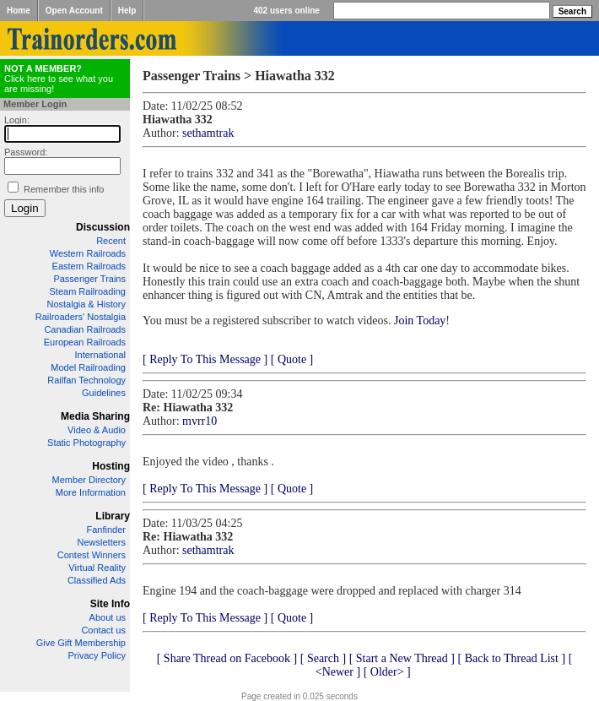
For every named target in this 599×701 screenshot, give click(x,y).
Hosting (111, 466)
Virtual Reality (97, 567)
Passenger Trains (89, 279)
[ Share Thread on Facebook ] (227, 658)
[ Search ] (323, 658)
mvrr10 (199, 421)
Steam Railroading (88, 291)
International (100, 355)
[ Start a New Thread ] (402, 658)
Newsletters (102, 542)
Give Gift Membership (81, 643)
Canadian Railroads (85, 329)
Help (127, 10)
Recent (111, 241)
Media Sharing (95, 416)
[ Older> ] (387, 672)
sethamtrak (208, 133)
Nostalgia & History (86, 304)
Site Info (110, 604)
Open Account (74, 10)
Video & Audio (96, 430)
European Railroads (85, 342)
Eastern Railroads (89, 266)
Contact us (103, 630)
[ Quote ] (292, 359)
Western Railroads (88, 253)
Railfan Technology (86, 380)
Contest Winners (91, 555)
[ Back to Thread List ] (511, 658)
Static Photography (86, 442)
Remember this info (64, 189)
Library (112, 516)
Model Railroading (88, 367)
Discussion (103, 227)
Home (18, 10)
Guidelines (104, 393)
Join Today (419, 320)
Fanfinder (106, 529)
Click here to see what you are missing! (58, 78)
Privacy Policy (97, 655)
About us (107, 617)
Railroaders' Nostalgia (80, 317)
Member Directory (89, 480)
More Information (91, 492)
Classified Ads (96, 580)
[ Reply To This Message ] (205, 359)
